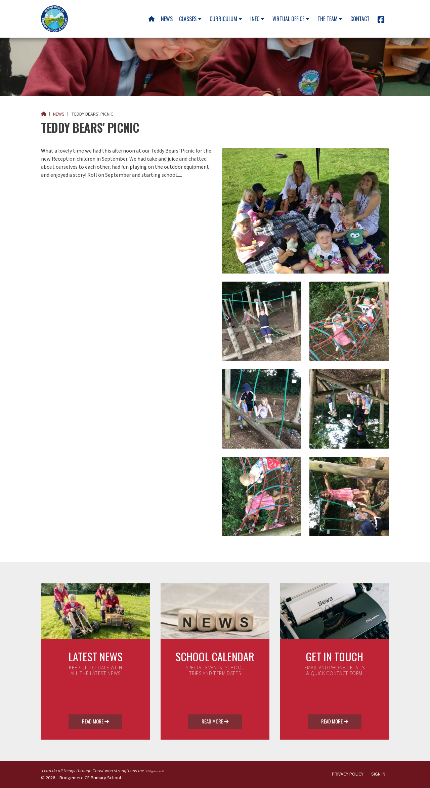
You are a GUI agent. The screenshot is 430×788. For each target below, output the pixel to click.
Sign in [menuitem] (378, 774)
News (58, 114)
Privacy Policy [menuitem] (347, 774)
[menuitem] (151, 19)
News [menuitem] (167, 19)
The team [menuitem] (327, 19)
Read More (95, 722)
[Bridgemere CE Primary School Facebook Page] (381, 21)
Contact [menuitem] (360, 19)
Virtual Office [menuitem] (288, 19)
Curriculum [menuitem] (223, 19)
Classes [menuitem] (188, 19)
